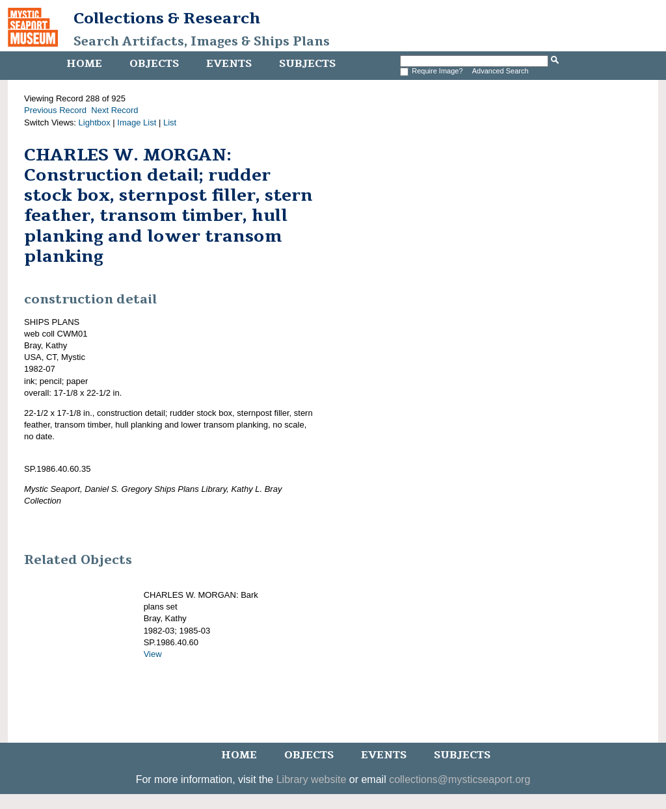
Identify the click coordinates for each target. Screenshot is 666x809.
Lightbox (95, 122)
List (169, 122)
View (153, 654)
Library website (311, 779)
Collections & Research (166, 18)
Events (229, 64)
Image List (136, 122)
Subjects (307, 64)
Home (84, 64)
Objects (154, 64)
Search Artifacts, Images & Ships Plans (201, 41)
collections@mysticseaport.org (459, 779)
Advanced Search (500, 71)
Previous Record (55, 110)
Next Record (114, 110)
